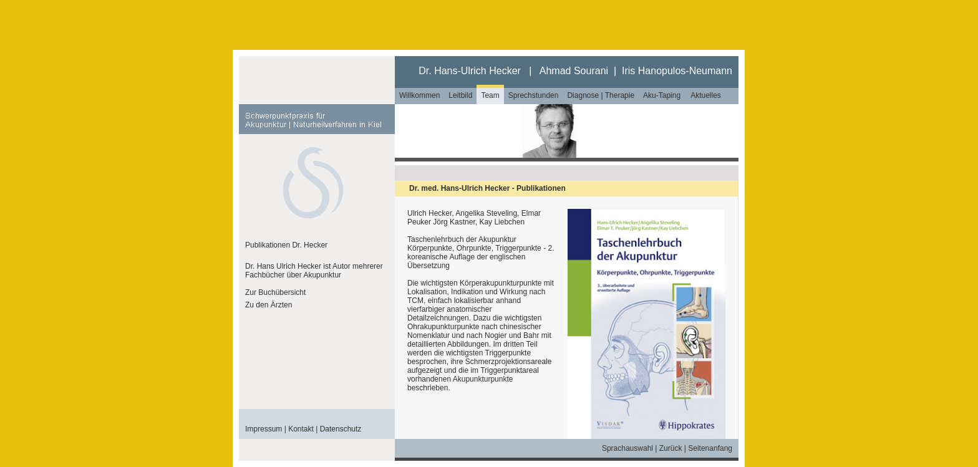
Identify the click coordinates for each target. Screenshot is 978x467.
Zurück (670, 448)
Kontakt (301, 429)
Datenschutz (341, 429)
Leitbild (460, 95)
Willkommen (419, 95)
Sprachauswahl (627, 448)
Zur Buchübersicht (275, 292)
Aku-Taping (661, 95)
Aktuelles (705, 95)
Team (490, 95)
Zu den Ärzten (268, 305)
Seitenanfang (710, 448)
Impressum (263, 429)
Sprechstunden (533, 95)
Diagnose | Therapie (600, 95)
